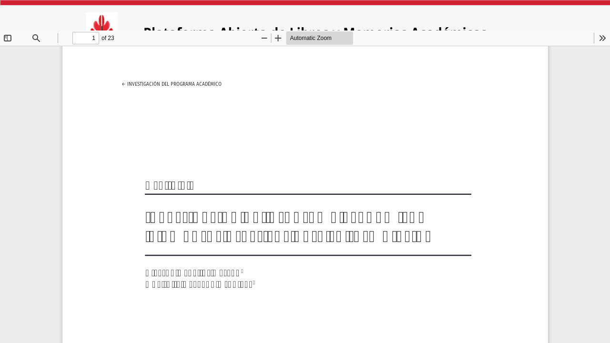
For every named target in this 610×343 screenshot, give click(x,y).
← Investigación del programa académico (172, 83)
